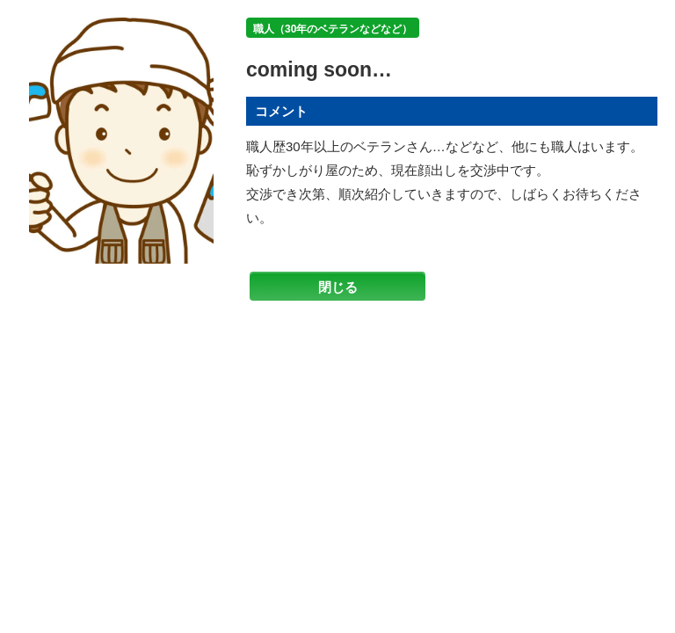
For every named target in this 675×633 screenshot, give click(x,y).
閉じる (338, 287)
